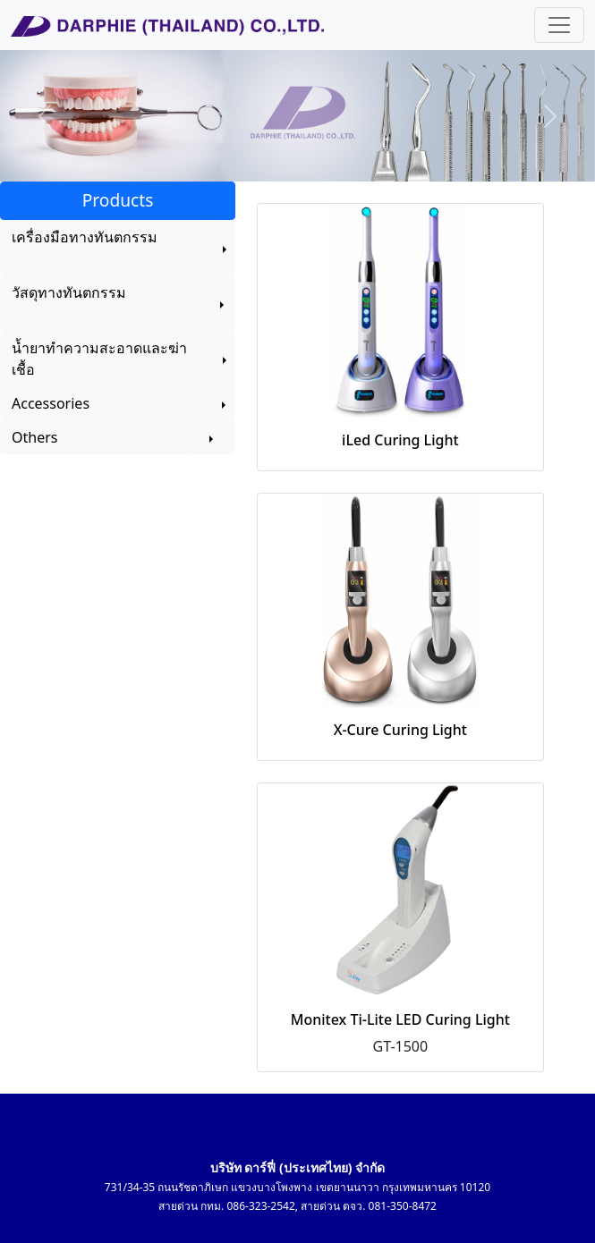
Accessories (106, 403)
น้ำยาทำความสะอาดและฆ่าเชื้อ (99, 358)
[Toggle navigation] (559, 25)
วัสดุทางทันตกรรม (69, 303)
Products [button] (118, 200)
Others (94, 437)
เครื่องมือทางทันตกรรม (84, 247)
